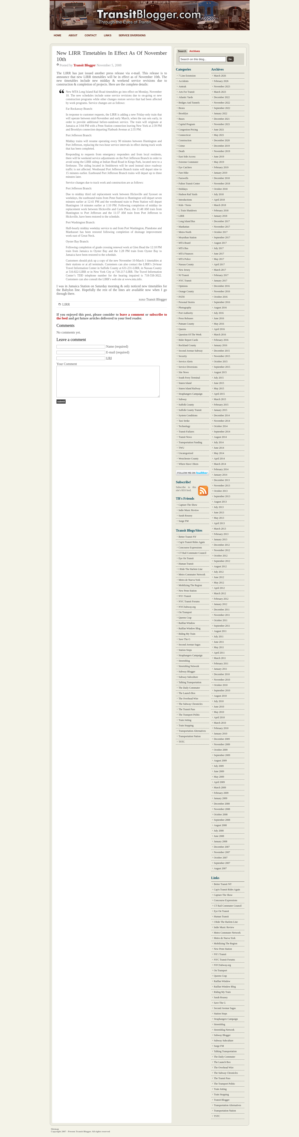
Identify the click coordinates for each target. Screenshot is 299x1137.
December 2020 (222, 140)
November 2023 (222, 86)
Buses (182, 118)
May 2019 (219, 162)
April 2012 (219, 588)
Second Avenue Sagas (189, 644)
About (73, 35)
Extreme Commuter (188, 162)
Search (182, 51)
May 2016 (219, 323)
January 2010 (220, 733)
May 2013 (219, 517)
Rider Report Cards (188, 339)
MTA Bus (183, 248)
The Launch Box (187, 693)
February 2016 (221, 339)
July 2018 (219, 194)
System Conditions (188, 415)
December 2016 (222, 286)
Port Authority (186, 313)
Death (182, 151)
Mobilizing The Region (190, 585)
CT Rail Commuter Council (192, 552)
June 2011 (219, 641)
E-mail (110, 352)
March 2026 (220, 75)
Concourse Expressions (190, 547)
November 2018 (222, 183)
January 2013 (220, 539)
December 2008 (222, 803)
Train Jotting (185, 720)
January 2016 (220, 345)
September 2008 (222, 819)
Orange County (186, 291)
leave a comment (132, 314)
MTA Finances (186, 253)
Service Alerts (186, 361)
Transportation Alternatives (192, 730)
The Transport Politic (189, 714)
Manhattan (184, 226)
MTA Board (184, 242)
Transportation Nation (190, 736)
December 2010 (222, 674)
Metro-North (185, 232)
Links (107, 35)
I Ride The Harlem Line (190, 569)
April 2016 (219, 329)
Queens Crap (185, 617)
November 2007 (222, 852)
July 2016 (219, 313)
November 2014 (222, 420)
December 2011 (222, 609)
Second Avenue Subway (191, 350)
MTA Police (185, 259)
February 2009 (221, 792)
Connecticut (185, 135)
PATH (182, 296)
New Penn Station (188, 590)
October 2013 (221, 490)
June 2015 (219, 383)
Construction (185, 140)
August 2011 (220, 631)
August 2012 (220, 566)
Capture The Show (188, 504)
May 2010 (219, 712)
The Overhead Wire (188, 698)
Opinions (183, 286)
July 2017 (219, 248)
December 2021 (222, 118)
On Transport (185, 612)
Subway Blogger (187, 671)
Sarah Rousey (185, 515)
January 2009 (220, 798)
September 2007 (222, 863)
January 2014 (220, 474)
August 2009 (220, 760)
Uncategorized (186, 453)
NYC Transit (185, 280)
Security (183, 356)
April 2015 (219, 393)
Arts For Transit (187, 91)
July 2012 (219, 571)
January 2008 (220, 841)
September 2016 (222, 302)
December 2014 (222, 415)
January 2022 (220, 113)
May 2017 (219, 259)
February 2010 (221, 728)
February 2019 (221, 167)
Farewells (183, 178)
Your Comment (66, 364)
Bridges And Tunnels (189, 102)
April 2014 (219, 458)
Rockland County (187, 345)
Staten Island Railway (189, 388)
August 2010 (220, 695)
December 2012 (222, 544)
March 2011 (220, 658)
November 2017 (222, 226)
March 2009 (220, 787)
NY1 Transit (185, 596)
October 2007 (221, 857)
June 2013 (219, 512)
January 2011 (220, 668)
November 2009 (222, 744)
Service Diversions (132, 35)
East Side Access (187, 156)
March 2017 (220, 269)
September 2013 (222, 496)
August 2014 (220, 437)
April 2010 (219, 717)
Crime (182, 145)
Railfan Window (187, 623)
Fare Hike (184, 172)
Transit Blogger (85, 65)
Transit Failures (186, 431)
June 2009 (219, 771)
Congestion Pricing (188, 129)
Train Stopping (186, 725)
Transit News (185, 437)
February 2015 (221, 404)
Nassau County (186, 264)
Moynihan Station (187, 237)
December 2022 (222, 97)
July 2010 (219, 701)
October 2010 (221, 685)
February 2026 (221, 81)
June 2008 (219, 836)
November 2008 (222, 809)
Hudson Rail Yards (188, 194)
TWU (181, 447)
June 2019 (219, 156)
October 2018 (221, 188)
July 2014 (219, 442)
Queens (182, 329)
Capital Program (187, 124)
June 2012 (219, 577)
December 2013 (222, 480)
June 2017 (219, 253)
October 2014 (221, 426)
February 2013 (221, 534)
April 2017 (219, 264)
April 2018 (219, 199)
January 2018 (220, 215)
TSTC (182, 741)
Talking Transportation (190, 682)
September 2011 (222, 625)
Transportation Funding (190, 442)
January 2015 (220, 410)
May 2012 (219, 582)
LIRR (66, 304)
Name (110, 346)
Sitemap (55, 1129)
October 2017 (221, 232)
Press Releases (186, 318)
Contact (91, 35)
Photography (185, 307)
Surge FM (184, 521)
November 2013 (222, 485)
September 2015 (222, 366)
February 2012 (221, 598)
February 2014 (221, 469)
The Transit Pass (187, 709)
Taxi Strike (184, 420)
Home (57, 35)
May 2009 (219, 776)
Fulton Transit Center (189, 183)
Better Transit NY (187, 536)
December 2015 (222, 350)
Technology (184, 426)
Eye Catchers (185, 167)
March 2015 (220, 399)
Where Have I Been (188, 464)
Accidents (184, 81)
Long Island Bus (187, 221)
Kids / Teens (185, 205)
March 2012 (220, 593)
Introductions (185, 199)
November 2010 (222, 679)
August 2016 (220, 307)
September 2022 (222, 108)
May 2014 (219, 453)
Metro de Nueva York (189, 579)
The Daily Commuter (189, 687)
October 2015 (221, 361)
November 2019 (222, 151)
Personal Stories (187, 302)
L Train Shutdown (188, 210)
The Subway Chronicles (190, 703)
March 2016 (220, 334)
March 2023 (220, 91)
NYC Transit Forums (189, 601)
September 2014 (222, 431)
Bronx (182, 108)
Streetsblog (184, 660)
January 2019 (220, 172)
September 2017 (222, 237)
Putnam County (186, 323)
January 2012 (220, 604)
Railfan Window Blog (189, 628)
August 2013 (220, 501)
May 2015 (219, 388)
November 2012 (222, 550)
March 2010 (220, 722)
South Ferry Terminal (189, 377)
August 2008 (220, 825)
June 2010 (219, 706)
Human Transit (186, 563)
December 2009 (222, 739)
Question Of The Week (190, 334)
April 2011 (219, 652)
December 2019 (222, 145)
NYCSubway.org (187, 606)
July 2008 (219, 830)
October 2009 (221, 749)
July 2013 (219, 507)
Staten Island (185, 383)
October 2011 (220, 620)
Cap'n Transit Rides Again (192, 542)
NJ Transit (184, 275)
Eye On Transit (186, 558)
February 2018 (221, 210)
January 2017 (220, 280)
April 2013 (219, 523)
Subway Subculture (188, 677)
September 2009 (222, 755)
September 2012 (222, 561)
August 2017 (220, 242)
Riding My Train (187, 633)
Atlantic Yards (186, 97)
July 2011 (219, 636)
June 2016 (219, 318)
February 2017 (221, 275)
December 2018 (222, 178)
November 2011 (222, 615)
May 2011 (219, 647)
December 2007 (222, 846)
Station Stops (185, 650)
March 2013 (220, 528)
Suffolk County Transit (190, 410)
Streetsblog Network (189, 666)
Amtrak (182, 86)
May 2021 (219, 135)
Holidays (183, 188)
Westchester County (189, 458)
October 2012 (221, 555)
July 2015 (219, 377)
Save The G (184, 639)
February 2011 (221, 663)
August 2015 (220, 372)
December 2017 (222, 221)
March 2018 (220, 205)
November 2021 (222, 124)
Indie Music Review (189, 510)
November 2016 (222, 291)
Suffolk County (186, 404)
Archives (194, 51)
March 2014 (220, 464)
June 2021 (219, 129)
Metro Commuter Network (192, 574)
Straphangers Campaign (190, 393)
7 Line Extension (187, 75)
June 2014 (219, 447)
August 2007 (220, 868)
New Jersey (184, 269)
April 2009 (219, 782)
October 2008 (221, 814)
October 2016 (221, 296)
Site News (184, 372)
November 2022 (222, 102)
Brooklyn (183, 113)
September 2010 (222, 690)
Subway (183, 399)
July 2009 (219, 765)
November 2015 (222, 356)
